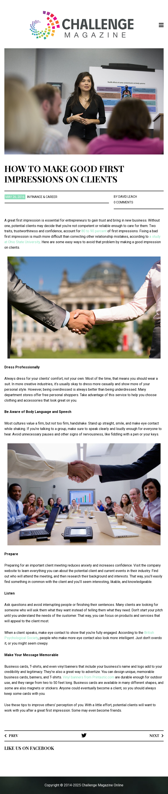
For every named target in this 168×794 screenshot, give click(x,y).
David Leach (127, 196)
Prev (13, 735)
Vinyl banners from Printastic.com (88, 677)
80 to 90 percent (94, 231)
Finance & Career (43, 197)
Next (154, 735)
